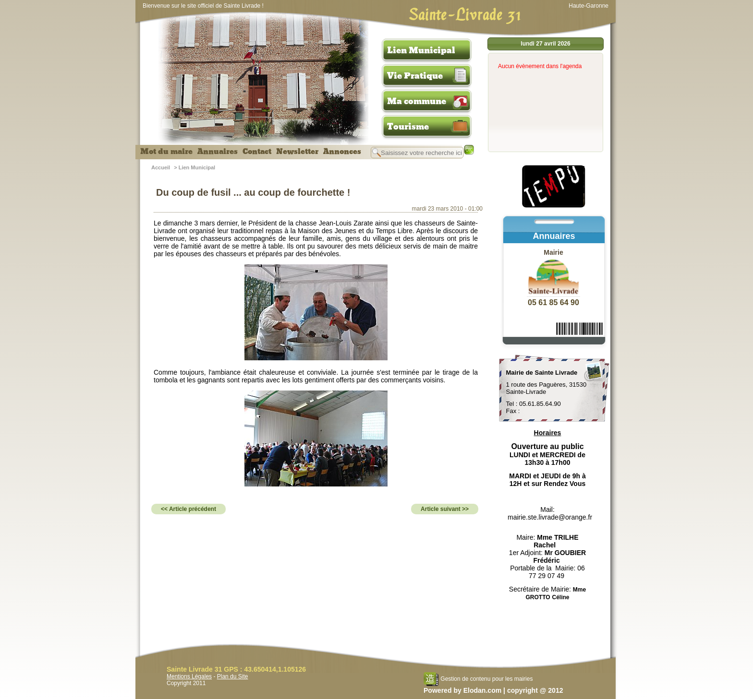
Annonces (342, 151)
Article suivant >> (445, 509)
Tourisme (408, 126)
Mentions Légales (189, 676)
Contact (257, 151)
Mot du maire (166, 151)
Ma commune (416, 101)
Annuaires (217, 151)
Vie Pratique (415, 76)
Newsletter (297, 151)
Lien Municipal (421, 50)
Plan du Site (232, 676)
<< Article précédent (188, 509)
